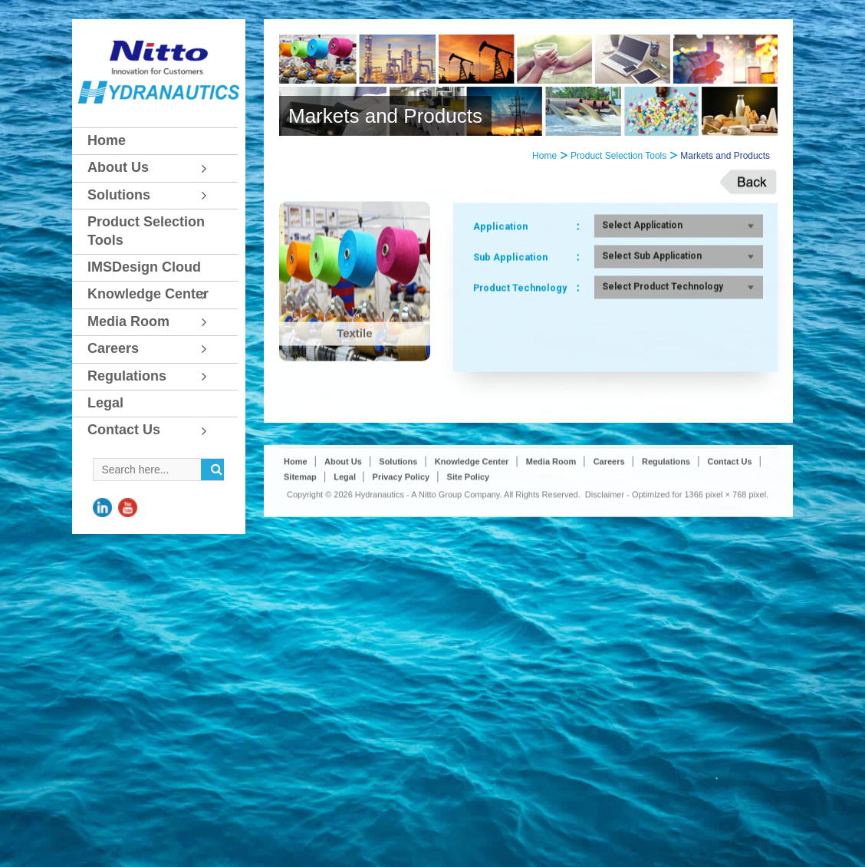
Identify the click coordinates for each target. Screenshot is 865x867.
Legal (346, 562)
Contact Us (729, 547)
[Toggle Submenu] (211, 167)
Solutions (398, 547)
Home (544, 155)
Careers (609, 547)
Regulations (666, 547)
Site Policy (468, 562)
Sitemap (300, 562)
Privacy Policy (401, 562)
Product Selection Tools (618, 155)
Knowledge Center (472, 547)
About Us (343, 547)
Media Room (551, 547)
